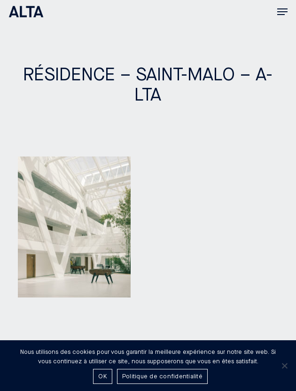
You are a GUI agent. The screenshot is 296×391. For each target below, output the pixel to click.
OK (102, 376)
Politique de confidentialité (162, 376)
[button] (282, 11)
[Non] (284, 365)
